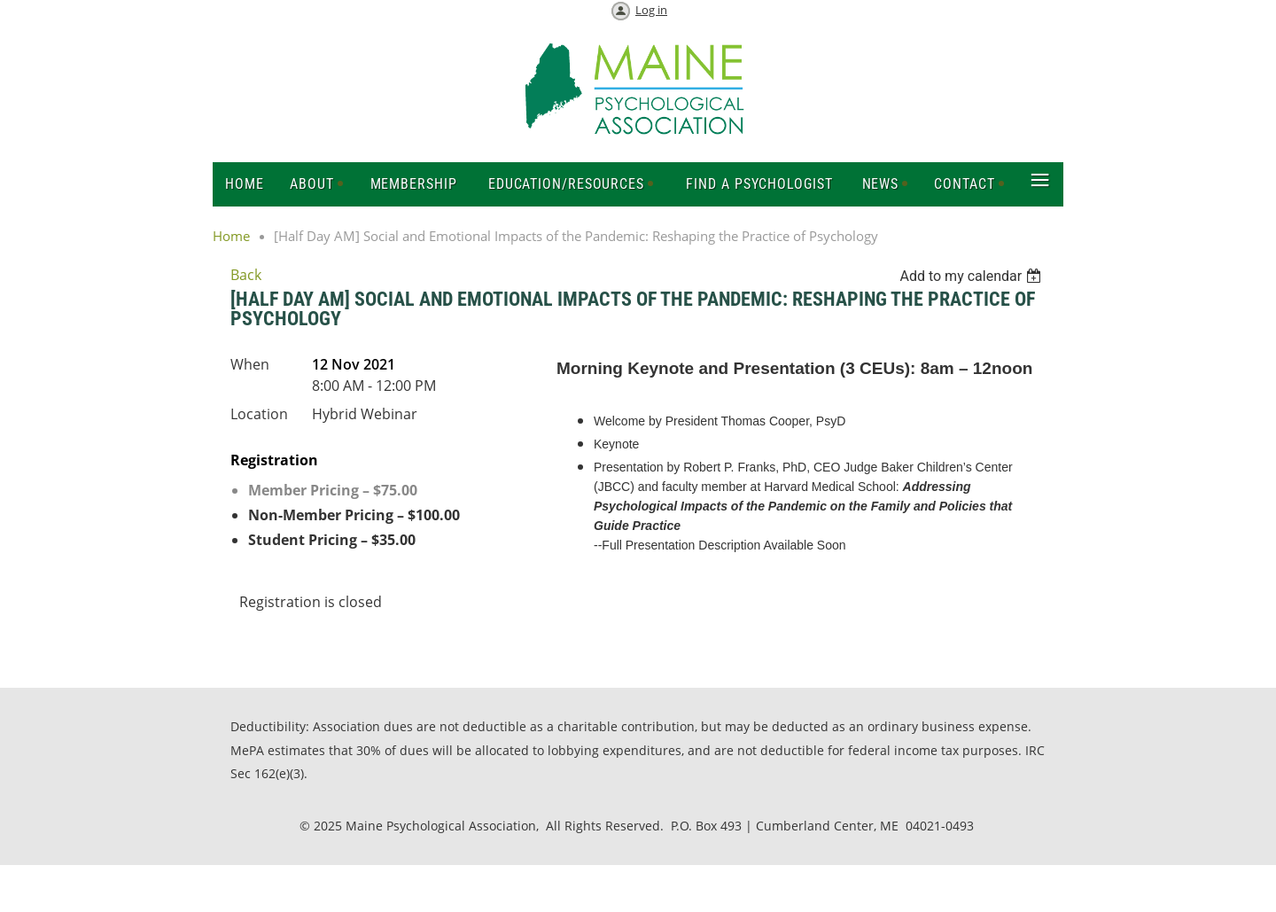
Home (231, 236)
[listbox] (972, 276)
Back (245, 275)
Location (259, 414)
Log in (651, 10)
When (249, 364)
